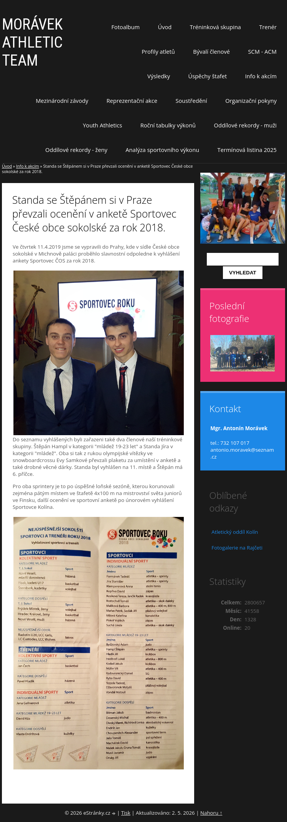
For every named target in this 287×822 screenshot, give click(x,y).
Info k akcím (261, 76)
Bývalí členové (211, 51)
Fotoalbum (125, 27)
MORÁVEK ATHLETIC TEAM (32, 42)
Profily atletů (158, 51)
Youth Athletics (102, 125)
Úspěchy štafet (207, 76)
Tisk (125, 812)
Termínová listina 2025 (247, 150)
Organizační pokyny (251, 100)
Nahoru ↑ (211, 812)
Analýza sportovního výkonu (162, 150)
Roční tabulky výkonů (168, 125)
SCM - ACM (262, 51)
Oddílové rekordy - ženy (76, 150)
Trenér (268, 27)
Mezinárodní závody (62, 100)
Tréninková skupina (215, 27)
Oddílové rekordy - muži (245, 125)
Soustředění (191, 100)
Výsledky (158, 76)
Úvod (165, 27)
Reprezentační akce (132, 100)
